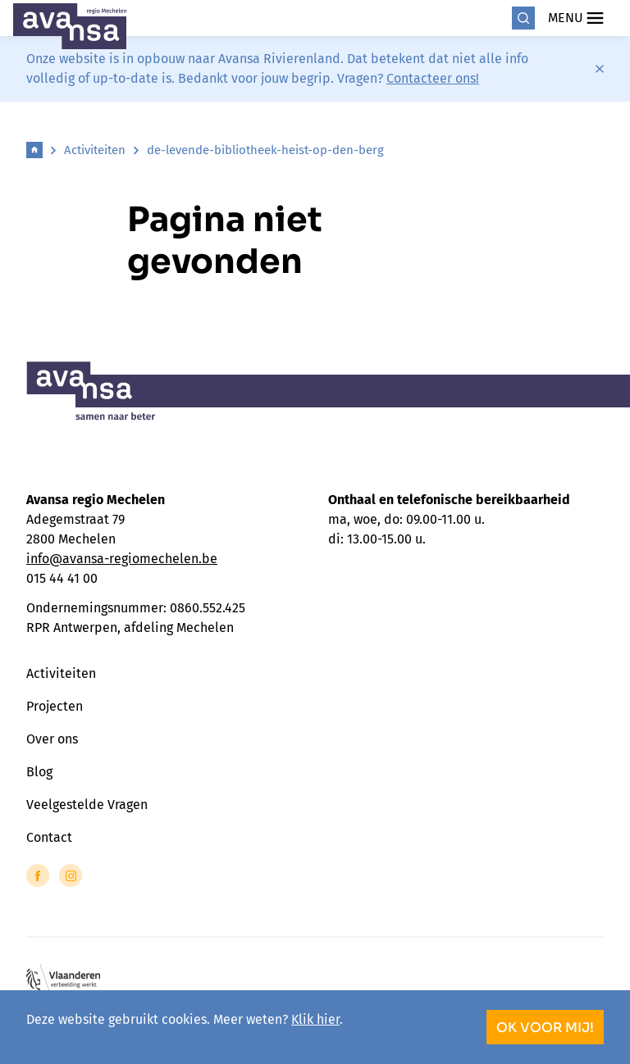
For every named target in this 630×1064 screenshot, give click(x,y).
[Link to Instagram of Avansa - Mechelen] (70, 875)
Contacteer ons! (432, 78)
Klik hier (315, 1019)
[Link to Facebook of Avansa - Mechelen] (37, 875)
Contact (49, 837)
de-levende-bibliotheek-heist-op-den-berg (265, 150)
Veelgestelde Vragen (87, 804)
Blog (39, 772)
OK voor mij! (545, 1027)
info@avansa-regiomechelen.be (121, 558)
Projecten (54, 706)
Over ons (52, 739)
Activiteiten (95, 150)
